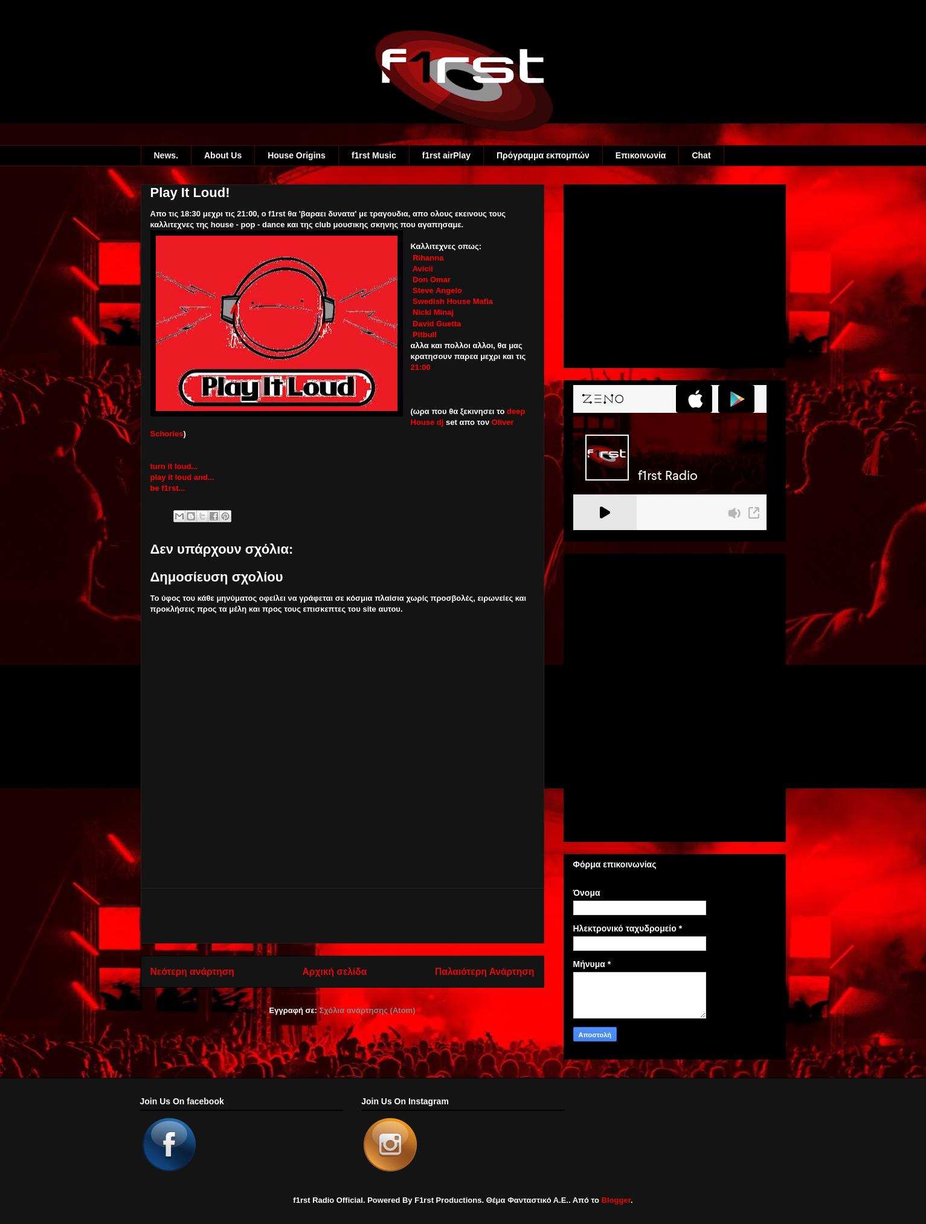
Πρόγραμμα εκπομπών (543, 155)
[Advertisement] (342, 916)
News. (166, 155)
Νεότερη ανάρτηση (192, 972)
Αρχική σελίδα (335, 972)
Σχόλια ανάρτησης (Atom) (368, 1010)
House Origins (297, 155)
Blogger (616, 1200)
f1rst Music (374, 155)
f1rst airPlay (446, 155)
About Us (223, 155)
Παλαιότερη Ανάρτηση (484, 972)
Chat (701, 155)
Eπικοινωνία (641, 155)
